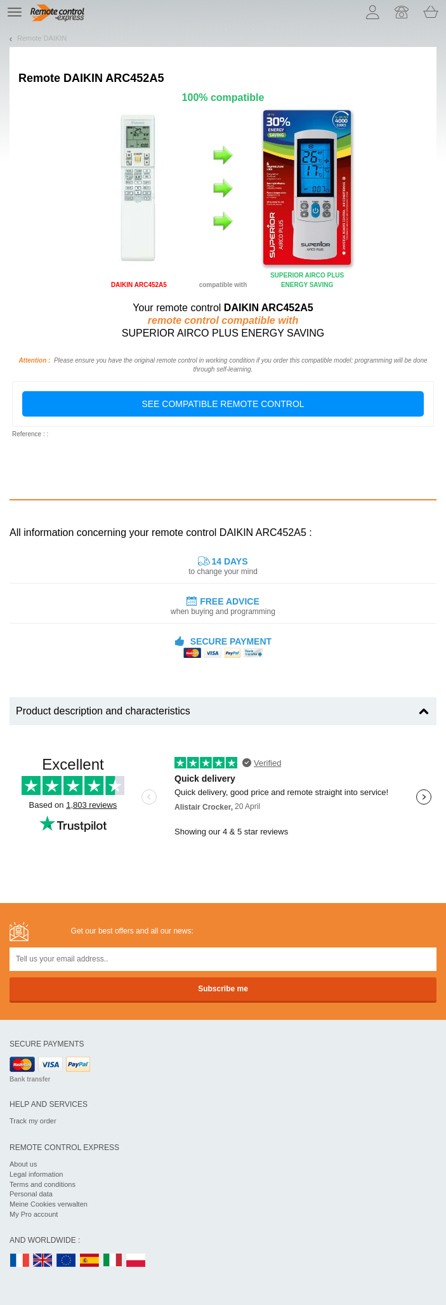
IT (113, 1261)
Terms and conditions (42, 1184)
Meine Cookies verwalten (49, 1204)
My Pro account (34, 1214)
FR (20, 1261)
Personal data (31, 1194)
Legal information (36, 1174)
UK (43, 1261)
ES (89, 1261)
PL (136, 1261)
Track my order (33, 1121)
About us (23, 1164)
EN (66, 1261)
